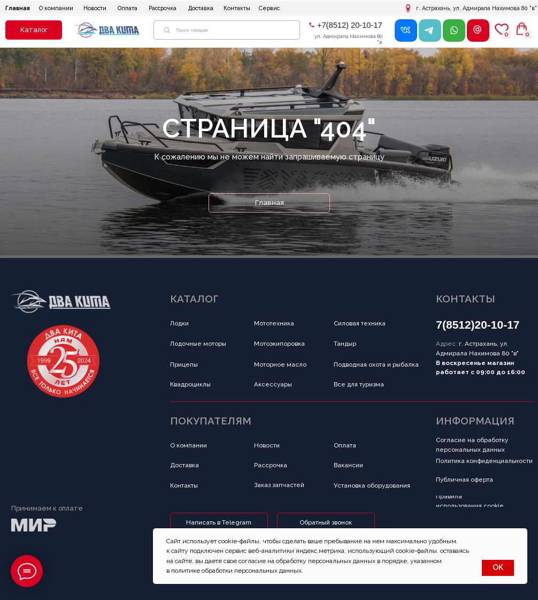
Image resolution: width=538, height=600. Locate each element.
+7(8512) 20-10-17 (349, 25)
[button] (33, 30)
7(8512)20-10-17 (477, 324)
